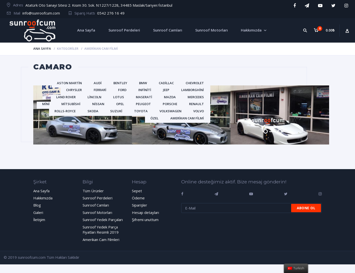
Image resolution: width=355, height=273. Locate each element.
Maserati (144, 97)
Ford (122, 90)
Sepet (137, 190)
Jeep (166, 90)
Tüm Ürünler (93, 190)
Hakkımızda (43, 197)
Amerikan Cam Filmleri (101, 239)
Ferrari (100, 90)
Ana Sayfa (42, 48)
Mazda (170, 97)
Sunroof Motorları (97, 212)
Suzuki (116, 111)
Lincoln (94, 97)
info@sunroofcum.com (41, 13)
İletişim (39, 219)
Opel (120, 104)
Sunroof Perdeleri (97, 197)
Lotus (118, 97)
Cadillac (166, 83)
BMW (143, 83)
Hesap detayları (145, 212)
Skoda (93, 111)
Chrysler (74, 90)
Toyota (141, 111)
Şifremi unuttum (145, 219)
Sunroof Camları (96, 205)
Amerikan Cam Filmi (187, 118)
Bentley (120, 83)
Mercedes (196, 97)
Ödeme (138, 197)
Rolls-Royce (65, 111)
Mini (46, 104)
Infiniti (144, 90)
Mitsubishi (70, 104)
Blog (37, 205)
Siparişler (139, 205)
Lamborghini (192, 90)
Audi (98, 83)
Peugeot (143, 104)
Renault (196, 104)
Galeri (38, 212)
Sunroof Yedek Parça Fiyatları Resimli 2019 (101, 230)
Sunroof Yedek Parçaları (103, 219)
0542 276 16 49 (110, 13)
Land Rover (66, 97)
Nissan (98, 104)
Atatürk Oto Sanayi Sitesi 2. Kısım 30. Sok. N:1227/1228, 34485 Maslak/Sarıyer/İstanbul (98, 5)
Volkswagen (170, 111)
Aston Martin (69, 83)
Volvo (198, 111)
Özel (154, 118)
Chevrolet (195, 83)
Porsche (170, 104)
